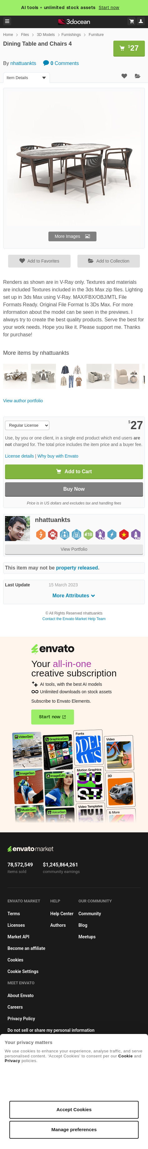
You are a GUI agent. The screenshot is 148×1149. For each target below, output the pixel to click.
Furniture (96, 35)
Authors (58, 925)
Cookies (15, 959)
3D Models (46, 35)
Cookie (125, 1056)
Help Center (61, 913)
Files (25, 35)
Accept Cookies (74, 1109)
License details (19, 456)
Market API (18, 936)
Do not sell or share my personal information (51, 1030)
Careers (15, 1007)
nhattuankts (23, 63)
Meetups (87, 936)
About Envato (20, 995)
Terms (13, 913)
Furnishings (71, 35)
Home (8, 35)
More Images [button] (67, 236)
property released (77, 567)
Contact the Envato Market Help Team (74, 619)
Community (89, 913)
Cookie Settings (22, 971)
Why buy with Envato (57, 456)
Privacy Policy (21, 1018)
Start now (109, 7)
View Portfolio (74, 549)
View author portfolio (23, 400)
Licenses (16, 925)
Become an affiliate (26, 948)
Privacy (12, 1060)
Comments (61, 63)
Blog (82, 925)
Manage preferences (73, 1129)
